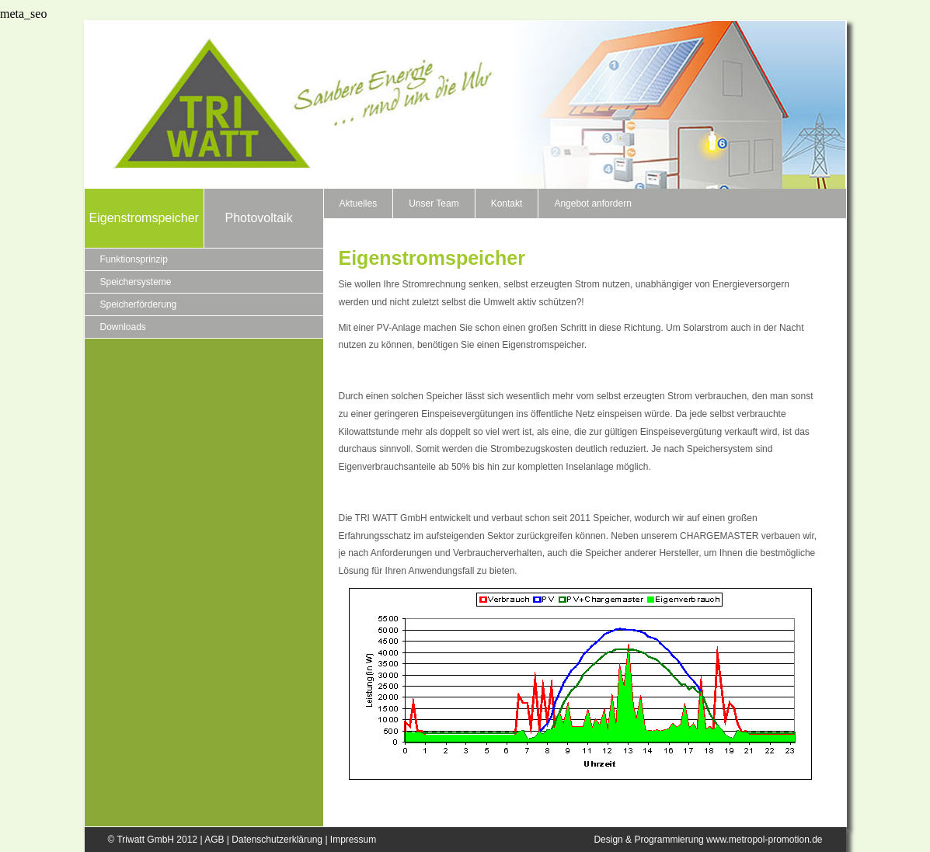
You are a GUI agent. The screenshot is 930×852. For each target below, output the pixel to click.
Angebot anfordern (592, 203)
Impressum (353, 839)
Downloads (123, 327)
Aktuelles (359, 203)
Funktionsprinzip (134, 259)
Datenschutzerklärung (277, 839)
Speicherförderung (138, 304)
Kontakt (507, 203)
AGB (214, 839)
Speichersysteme (136, 281)
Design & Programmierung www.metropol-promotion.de (708, 839)
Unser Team (433, 203)
